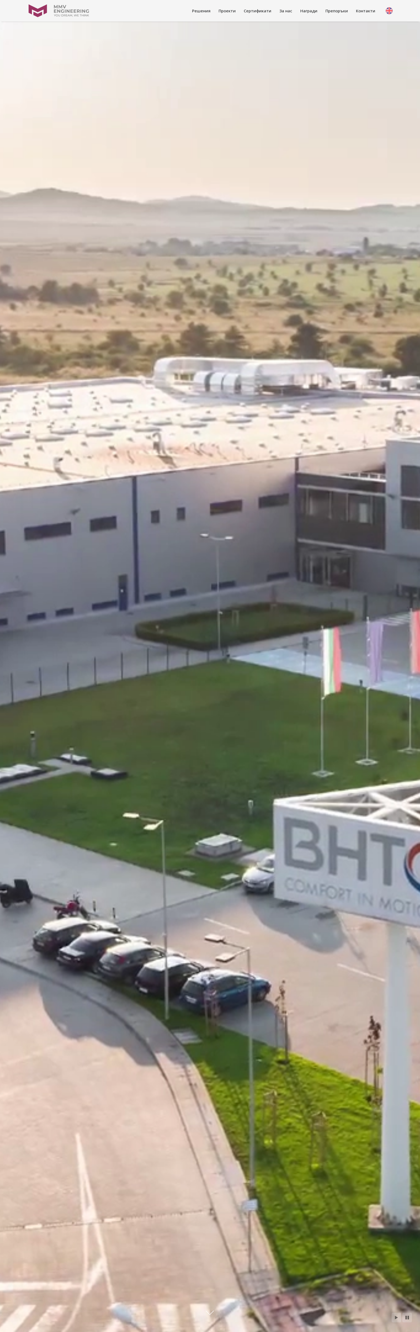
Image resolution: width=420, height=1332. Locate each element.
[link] (201, 10)
